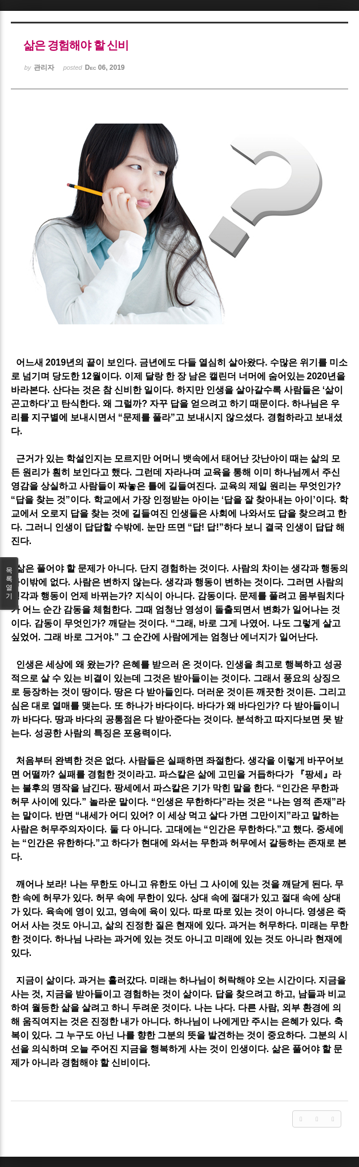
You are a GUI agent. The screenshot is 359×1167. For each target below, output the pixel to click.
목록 (9, 583)
